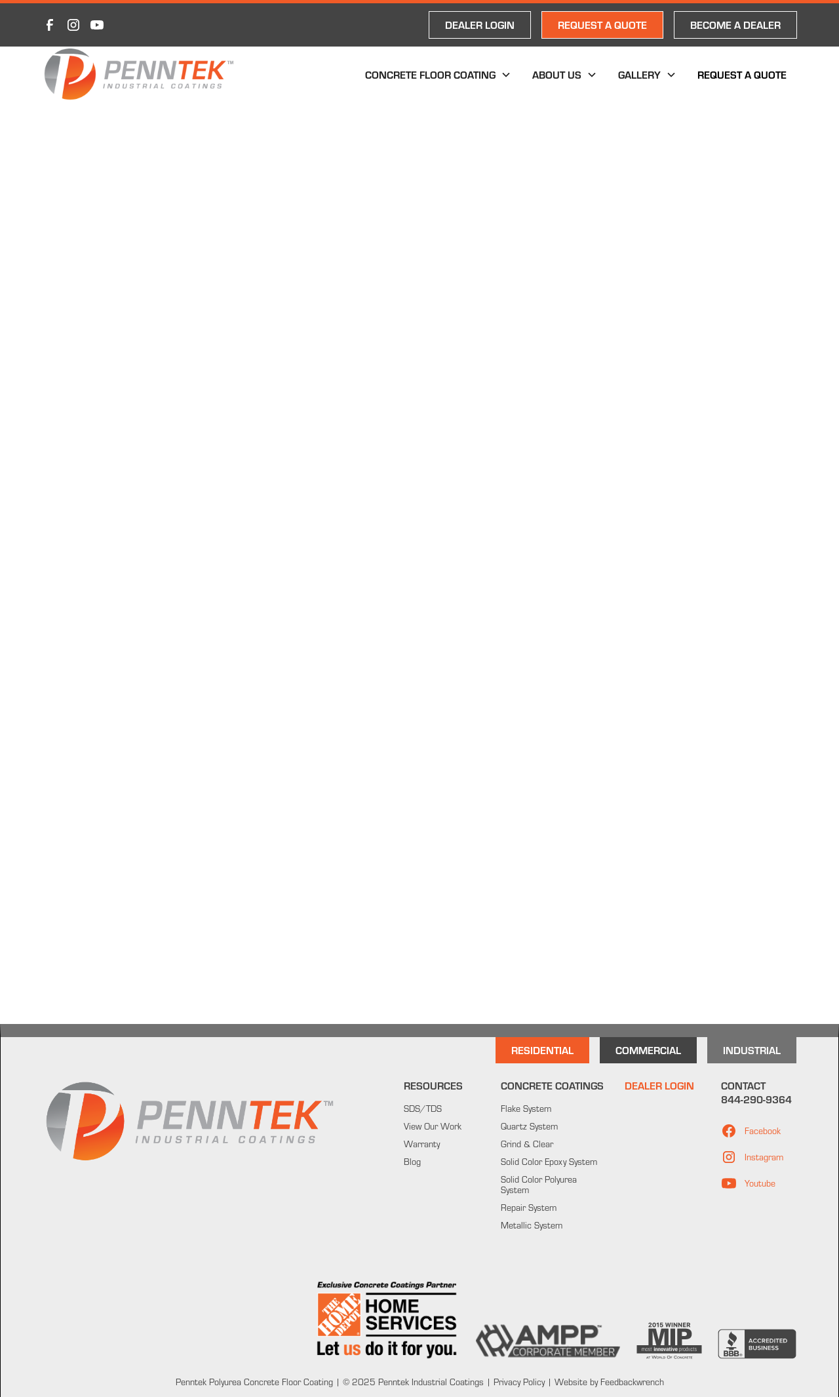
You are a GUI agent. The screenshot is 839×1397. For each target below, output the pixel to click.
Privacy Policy (518, 1382)
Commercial (648, 1050)
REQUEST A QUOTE (602, 24)
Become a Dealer (735, 24)
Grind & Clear (527, 1144)
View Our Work (432, 1126)
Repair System (528, 1207)
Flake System (526, 1108)
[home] (139, 74)
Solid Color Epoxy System (549, 1162)
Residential (542, 1050)
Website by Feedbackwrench (609, 1382)
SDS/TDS (423, 1108)
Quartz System (529, 1126)
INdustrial (752, 1050)
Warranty (422, 1144)
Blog (412, 1162)
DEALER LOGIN (480, 24)
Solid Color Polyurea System (539, 1184)
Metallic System (531, 1225)
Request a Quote (742, 74)
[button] (438, 75)
